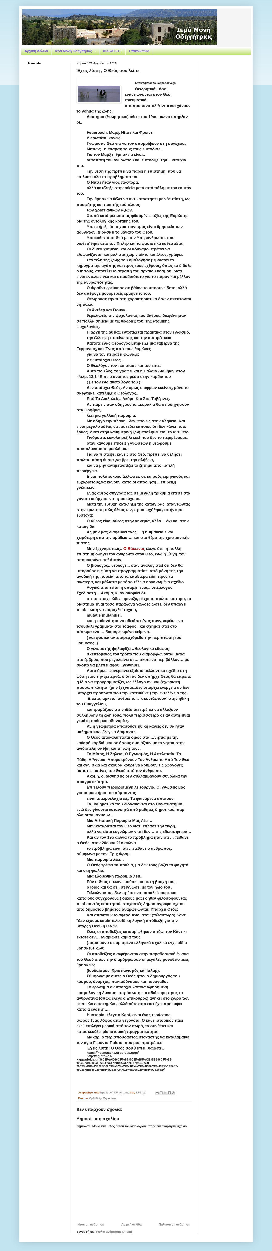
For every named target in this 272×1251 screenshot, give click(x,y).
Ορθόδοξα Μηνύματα (102, 1098)
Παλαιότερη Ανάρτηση (174, 1224)
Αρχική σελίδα (36, 51)
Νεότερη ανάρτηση (91, 1224)
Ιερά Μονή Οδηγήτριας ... (75, 51)
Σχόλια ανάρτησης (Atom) (113, 1231)
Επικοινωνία (139, 51)
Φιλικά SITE (112, 51)
